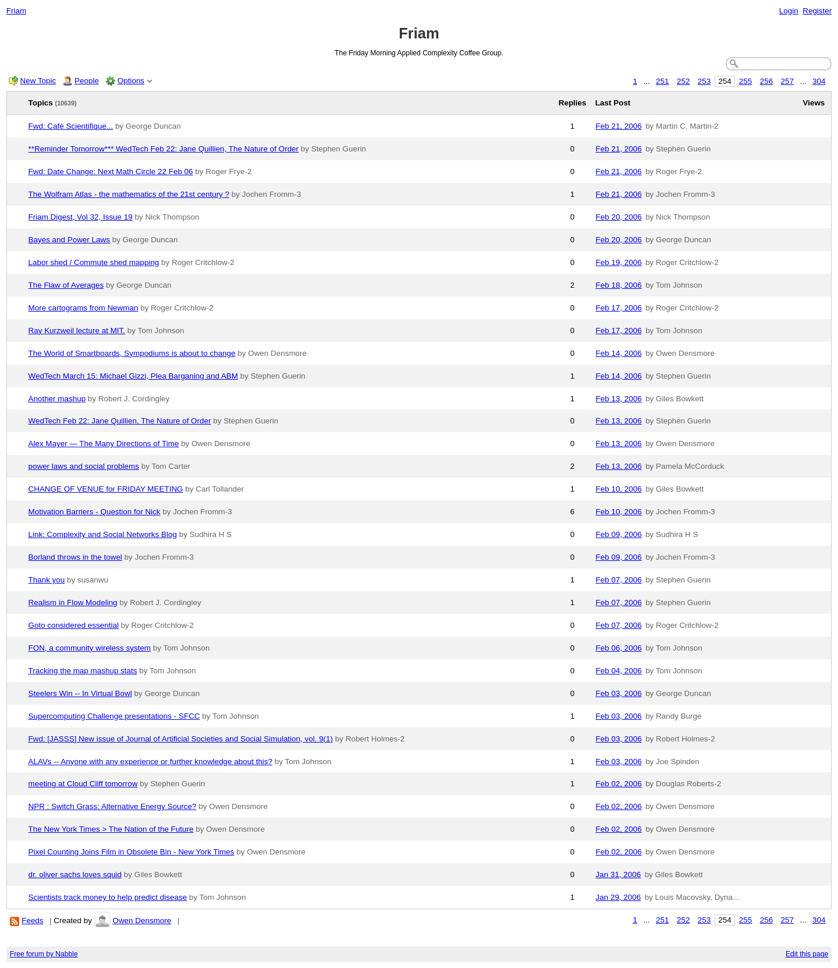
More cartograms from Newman (84, 307)
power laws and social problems (84, 466)
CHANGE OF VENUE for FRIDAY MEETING (106, 489)
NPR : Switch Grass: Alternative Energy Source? (113, 806)
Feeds (32, 920)
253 (704, 81)
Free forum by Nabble (44, 954)
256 (766, 81)
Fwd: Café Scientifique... (71, 126)
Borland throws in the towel (75, 557)
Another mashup (57, 398)
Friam (16, 10)
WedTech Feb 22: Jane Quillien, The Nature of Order (120, 420)
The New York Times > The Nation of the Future (111, 829)
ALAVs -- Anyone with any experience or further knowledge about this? (151, 761)
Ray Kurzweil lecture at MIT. (77, 330)
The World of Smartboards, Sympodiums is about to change (132, 353)
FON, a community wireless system (90, 648)
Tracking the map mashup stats (83, 670)
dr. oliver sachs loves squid (75, 874)
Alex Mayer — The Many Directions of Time (104, 443)
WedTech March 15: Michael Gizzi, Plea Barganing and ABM (134, 376)
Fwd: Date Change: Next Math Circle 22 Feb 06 (111, 171)
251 (662, 81)
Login (788, 10)
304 (818, 81)
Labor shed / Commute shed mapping (94, 262)
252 (683, 81)
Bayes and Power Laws (69, 239)
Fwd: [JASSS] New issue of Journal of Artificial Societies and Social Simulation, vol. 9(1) (181, 738)
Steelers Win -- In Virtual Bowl (80, 693)
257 (787, 81)
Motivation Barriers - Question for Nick (95, 511)
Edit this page (807, 954)
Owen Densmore (141, 920)
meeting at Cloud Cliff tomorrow (83, 783)
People (86, 80)
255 (745, 81)
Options (131, 80)
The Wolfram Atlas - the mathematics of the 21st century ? (129, 194)
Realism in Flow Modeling (73, 602)
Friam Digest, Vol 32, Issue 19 (81, 217)
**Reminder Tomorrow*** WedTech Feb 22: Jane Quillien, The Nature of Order (164, 148)
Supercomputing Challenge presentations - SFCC (114, 716)
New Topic (38, 80)
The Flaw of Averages (66, 285)
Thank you (47, 579)
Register (817, 10)
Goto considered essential (74, 625)
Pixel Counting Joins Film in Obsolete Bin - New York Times (132, 851)
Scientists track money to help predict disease (108, 897)
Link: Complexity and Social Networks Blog (103, 534)
